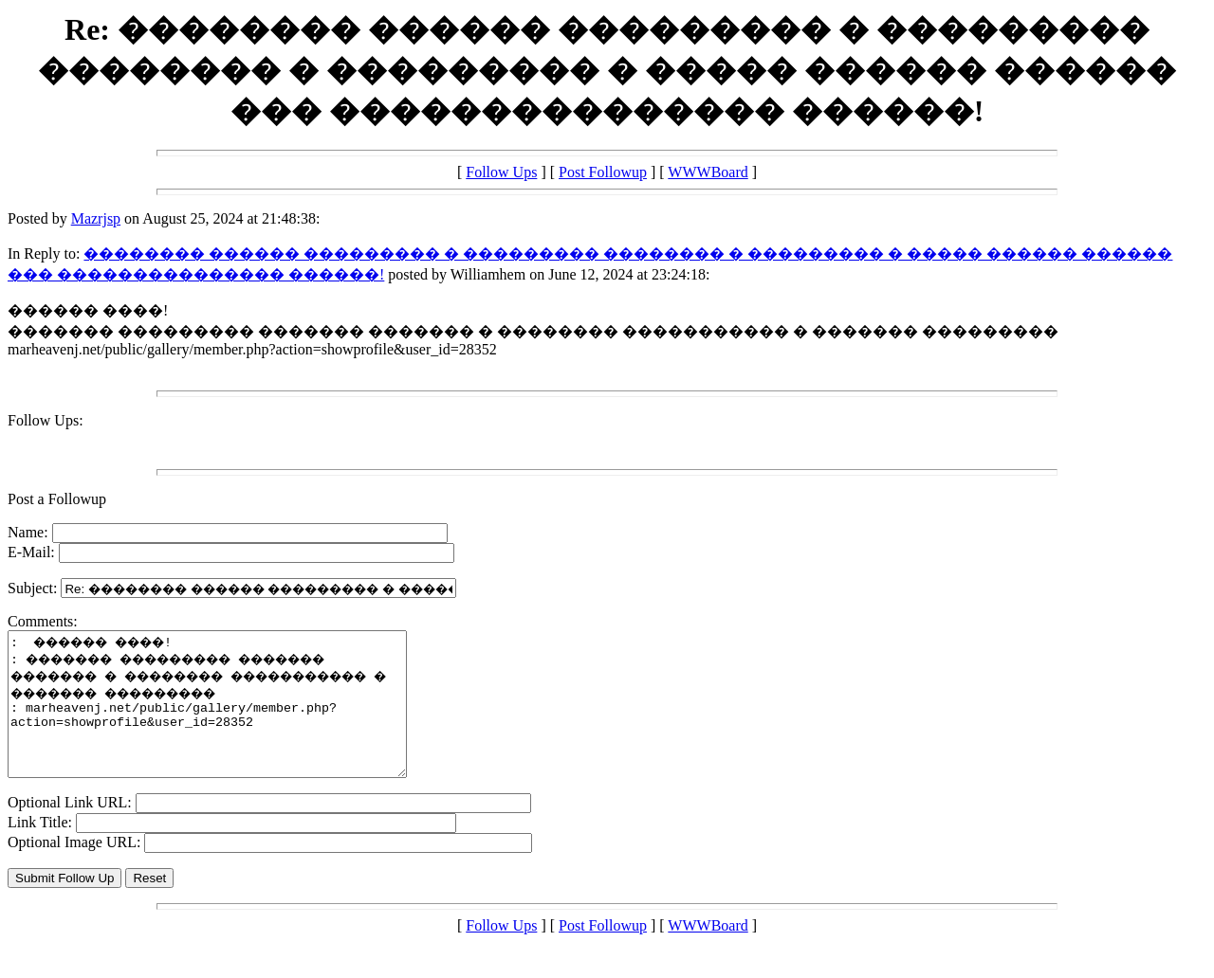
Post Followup (603, 172)
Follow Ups (501, 172)
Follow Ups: (45, 420)
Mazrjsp (95, 218)
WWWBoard (707, 172)
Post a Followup (57, 499)
